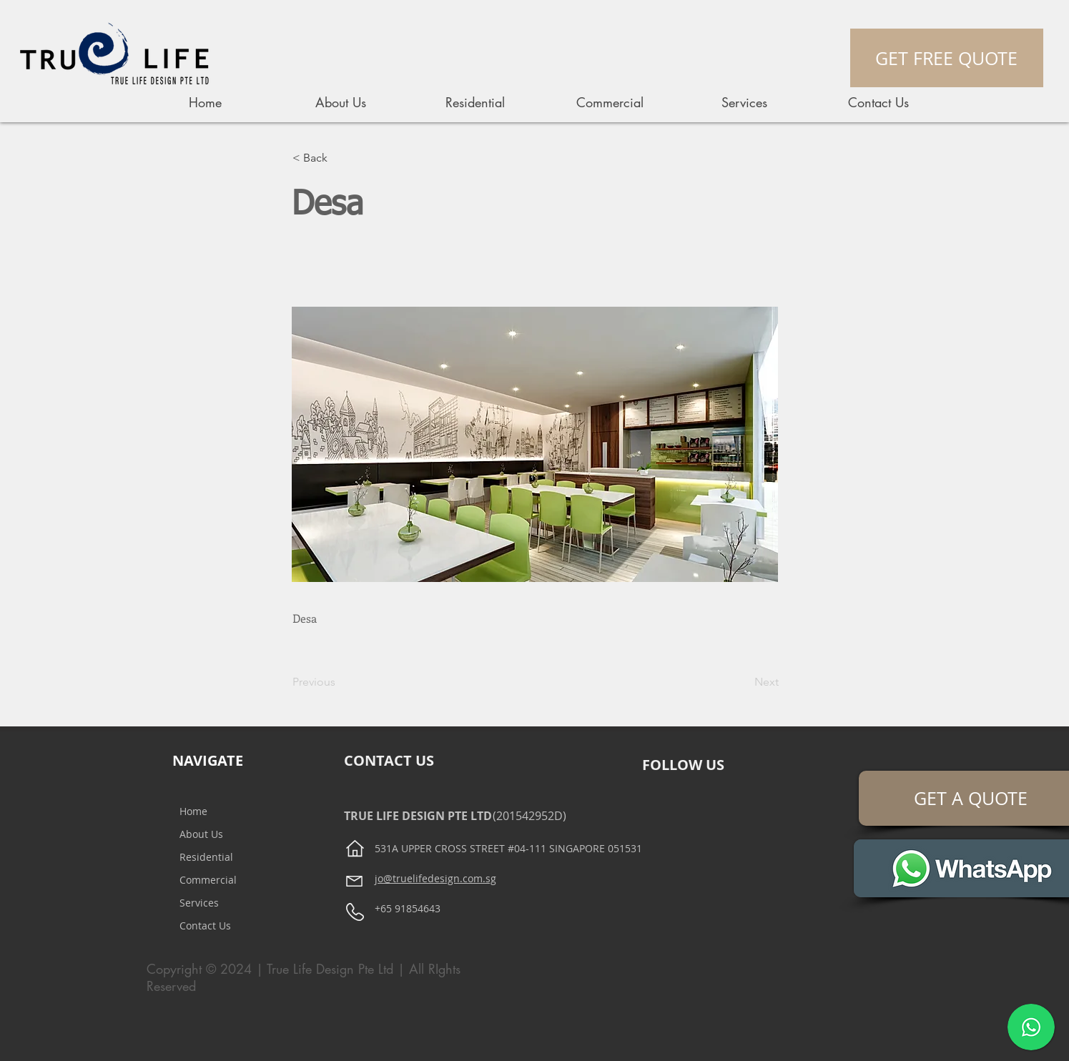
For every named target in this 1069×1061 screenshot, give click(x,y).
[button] (339, 158)
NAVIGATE (207, 760)
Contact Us (205, 925)
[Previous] (339, 682)
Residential (206, 857)
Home (193, 811)
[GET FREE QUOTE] (946, 58)
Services (199, 902)
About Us (201, 834)
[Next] (743, 682)
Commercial (208, 880)
